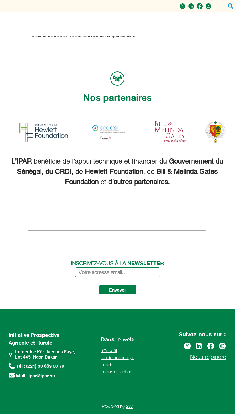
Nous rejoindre (208, 356)
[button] (230, 6)
